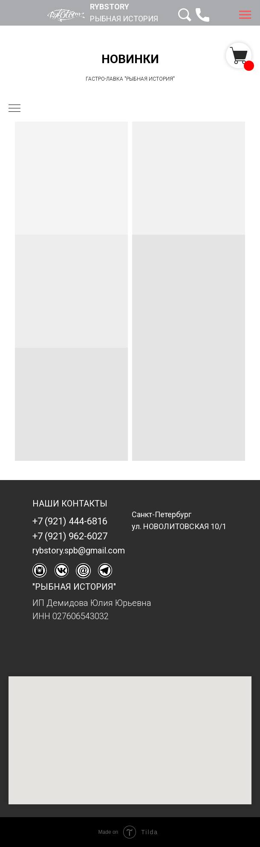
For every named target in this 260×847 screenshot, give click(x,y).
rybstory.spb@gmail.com (78, 550)
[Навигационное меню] (245, 15)
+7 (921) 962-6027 (69, 536)
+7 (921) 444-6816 (69, 521)
